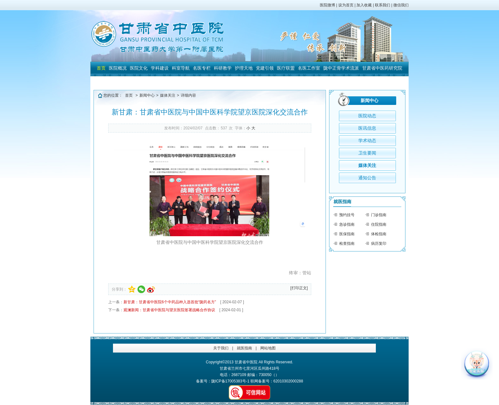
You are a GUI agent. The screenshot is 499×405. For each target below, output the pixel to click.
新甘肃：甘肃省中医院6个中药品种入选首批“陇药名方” (169, 302)
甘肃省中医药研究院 (382, 68)
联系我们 (382, 5)
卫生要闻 (367, 152)
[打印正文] (299, 288)
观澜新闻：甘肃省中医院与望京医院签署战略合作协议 (169, 310)
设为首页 (346, 5)
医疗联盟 (286, 68)
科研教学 (223, 68)
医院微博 (327, 5)
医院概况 (118, 68)
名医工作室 (309, 68)
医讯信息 (367, 128)
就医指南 (342, 201)
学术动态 (367, 140)
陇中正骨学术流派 (341, 68)
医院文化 (139, 68)
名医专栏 (202, 68)
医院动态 (367, 115)
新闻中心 (147, 95)
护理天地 (244, 68)
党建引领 (265, 68)
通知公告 (367, 177)
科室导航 (181, 68)
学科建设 (160, 68)
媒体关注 (167, 95)
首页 (101, 68)
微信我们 (401, 5)
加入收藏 (364, 5)
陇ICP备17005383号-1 (230, 381)
